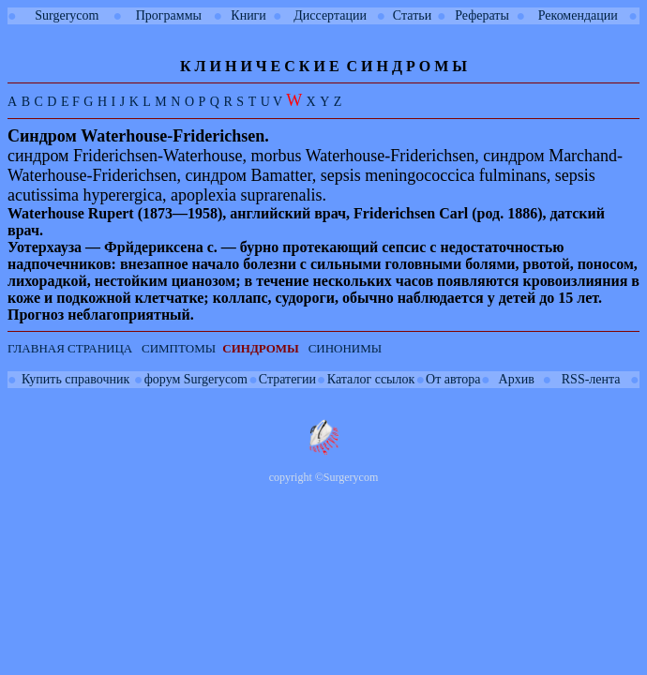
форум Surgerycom (196, 379)
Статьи (412, 15)
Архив (516, 379)
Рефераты (482, 15)
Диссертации (330, 15)
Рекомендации (578, 15)
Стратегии (287, 379)
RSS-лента (591, 379)
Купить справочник (75, 379)
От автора (453, 379)
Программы (169, 15)
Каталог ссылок (370, 379)
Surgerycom (66, 15)
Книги (248, 15)
